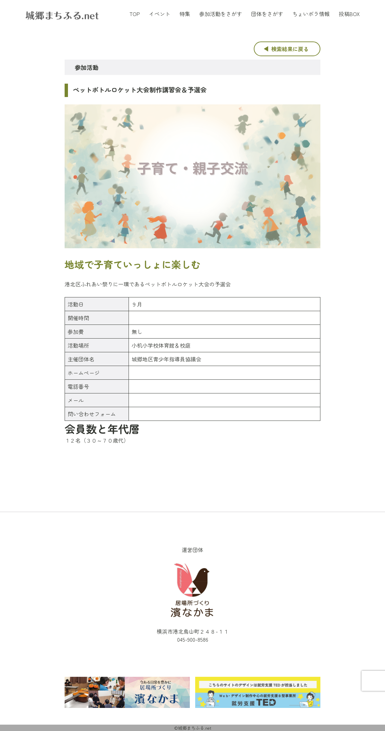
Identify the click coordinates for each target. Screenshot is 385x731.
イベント (159, 14)
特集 (184, 14)
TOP (135, 14)
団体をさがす (267, 14)
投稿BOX (349, 14)
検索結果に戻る (290, 49)
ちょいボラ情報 (311, 14)
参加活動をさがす (220, 14)
